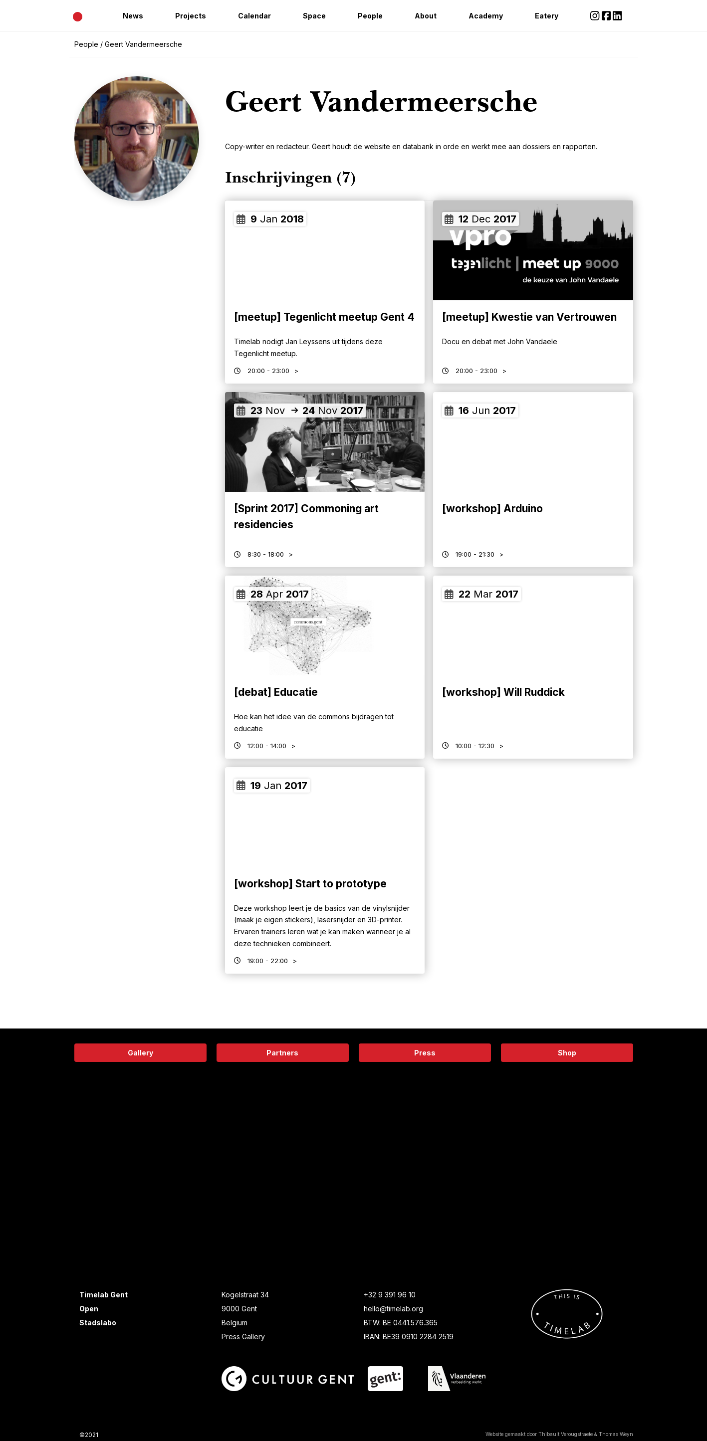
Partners (282, 1052)
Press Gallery (243, 1336)
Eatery (546, 15)
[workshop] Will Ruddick (503, 692)
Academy (486, 15)
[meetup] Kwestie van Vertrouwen (529, 317)
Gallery (140, 1052)
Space (314, 15)
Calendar (254, 15)
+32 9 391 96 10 (390, 1294)
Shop (567, 1052)
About (426, 15)
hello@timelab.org (393, 1308)
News (133, 15)
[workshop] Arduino (492, 508)
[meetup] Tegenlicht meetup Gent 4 (324, 317)
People (370, 15)
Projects (190, 15)
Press (425, 1052)
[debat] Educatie (276, 692)
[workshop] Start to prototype (310, 883)
